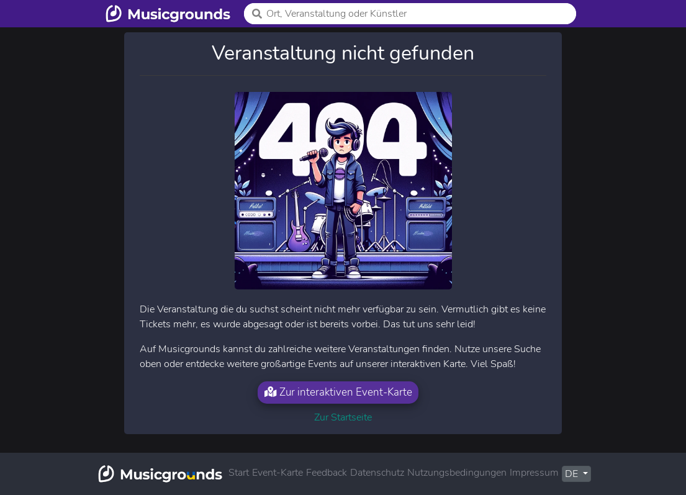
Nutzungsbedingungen (457, 472)
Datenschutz (377, 472)
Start (238, 472)
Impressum (534, 472)
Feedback (326, 472)
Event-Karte (277, 472)
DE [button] (572, 474)
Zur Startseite (343, 417)
